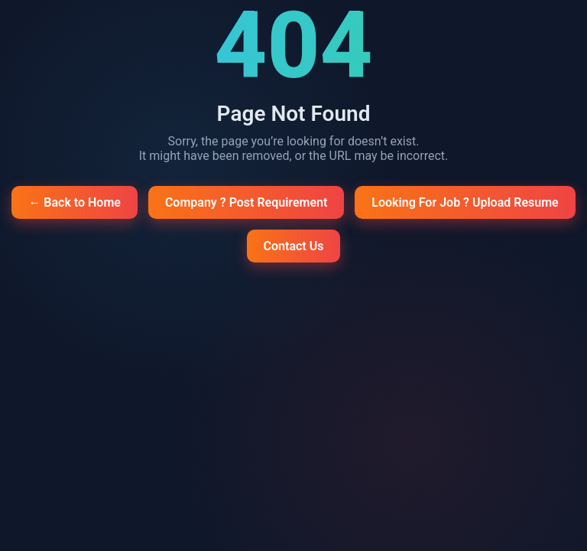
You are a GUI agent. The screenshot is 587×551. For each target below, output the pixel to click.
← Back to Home (74, 202)
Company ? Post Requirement (246, 202)
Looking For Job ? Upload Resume (464, 202)
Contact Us (294, 246)
